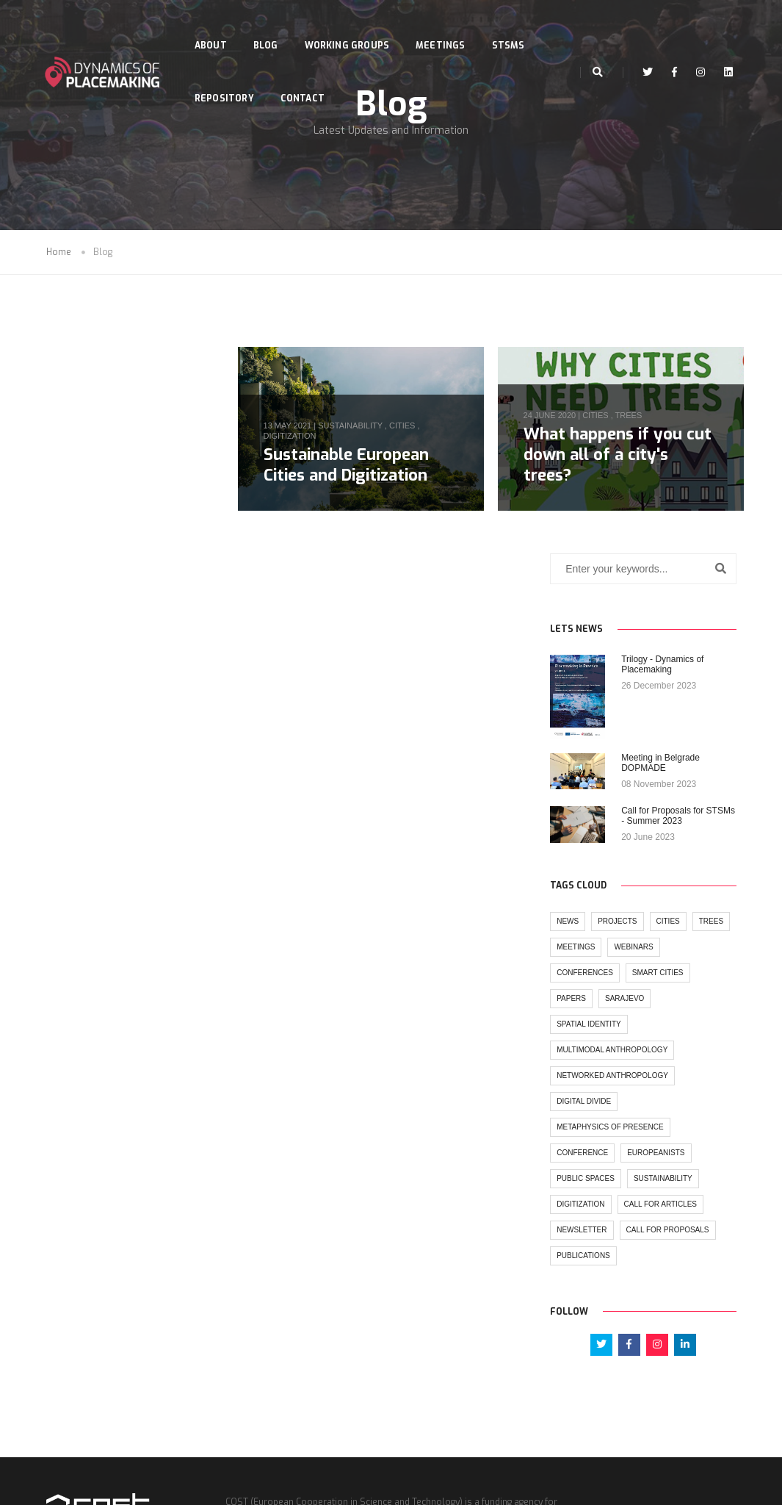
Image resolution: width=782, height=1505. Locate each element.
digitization (301, 437)
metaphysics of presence (106, 931)
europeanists (152, 956)
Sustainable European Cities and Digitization (358, 465)
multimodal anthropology (108, 854)
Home (58, 256)
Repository (228, 79)
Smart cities (78, 802)
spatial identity (143, 828)
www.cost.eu (426, 1430)
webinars (72, 776)
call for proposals (94, 1085)
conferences (139, 776)
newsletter (78, 1059)
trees (634, 417)
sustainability (362, 427)
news (64, 725)
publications (79, 1111)
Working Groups (351, 26)
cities (414, 427)
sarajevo (72, 828)
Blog (269, 26)
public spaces (82, 982)
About (214, 26)
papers (137, 802)
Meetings (443, 26)
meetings (115, 751)
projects (113, 725)
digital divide (80, 905)
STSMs (512, 26)
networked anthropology (108, 879)
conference (78, 956)
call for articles (89, 1034)
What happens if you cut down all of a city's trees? (623, 455)
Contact (306, 79)
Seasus (419, 1490)
